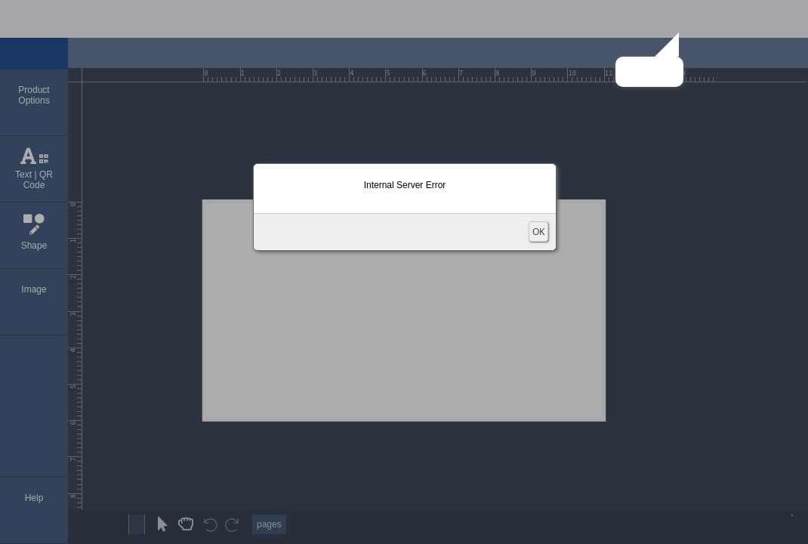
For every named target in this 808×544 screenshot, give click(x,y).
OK (538, 231)
